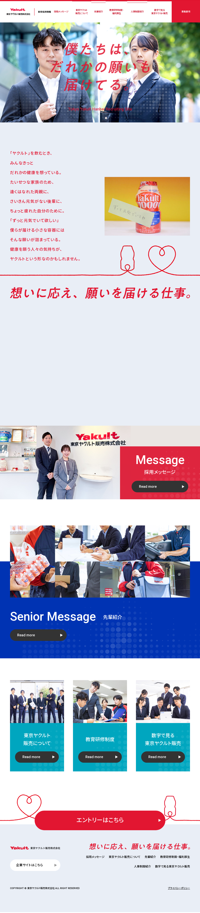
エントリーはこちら (100, 820)
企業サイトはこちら (29, 866)
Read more (148, 507)
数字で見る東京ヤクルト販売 (159, 11)
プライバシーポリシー (179, 889)
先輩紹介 (98, 11)
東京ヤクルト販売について (81, 11)
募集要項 (185, 11)
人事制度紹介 (136, 11)
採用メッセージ (61, 11)
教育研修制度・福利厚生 (116, 11)
